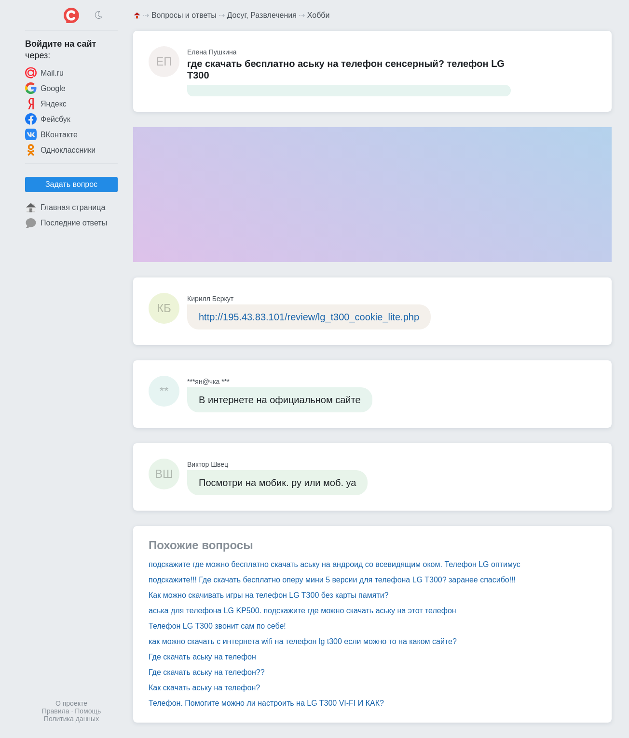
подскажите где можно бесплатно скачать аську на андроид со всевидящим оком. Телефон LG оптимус (334, 564)
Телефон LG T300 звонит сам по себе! (217, 626)
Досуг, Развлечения (262, 15)
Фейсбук (47, 119)
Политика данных (71, 719)
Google (45, 88)
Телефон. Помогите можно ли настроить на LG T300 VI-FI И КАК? (266, 703)
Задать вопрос (71, 184)
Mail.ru (44, 73)
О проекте (71, 703)
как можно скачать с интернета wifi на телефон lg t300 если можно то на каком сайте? (303, 641)
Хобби (318, 15)
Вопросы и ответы (184, 15)
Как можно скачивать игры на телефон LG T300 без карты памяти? (269, 595)
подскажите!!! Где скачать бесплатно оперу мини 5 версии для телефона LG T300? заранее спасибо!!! (332, 580)
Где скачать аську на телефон (202, 657)
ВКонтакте (51, 134)
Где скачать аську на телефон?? (207, 672)
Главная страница (65, 207)
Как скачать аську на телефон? (204, 688)
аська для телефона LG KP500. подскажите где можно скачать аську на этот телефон (302, 610)
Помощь (88, 711)
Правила (55, 711)
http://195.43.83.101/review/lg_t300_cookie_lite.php (309, 317)
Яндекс (46, 103)
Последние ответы (66, 223)
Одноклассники (60, 150)
